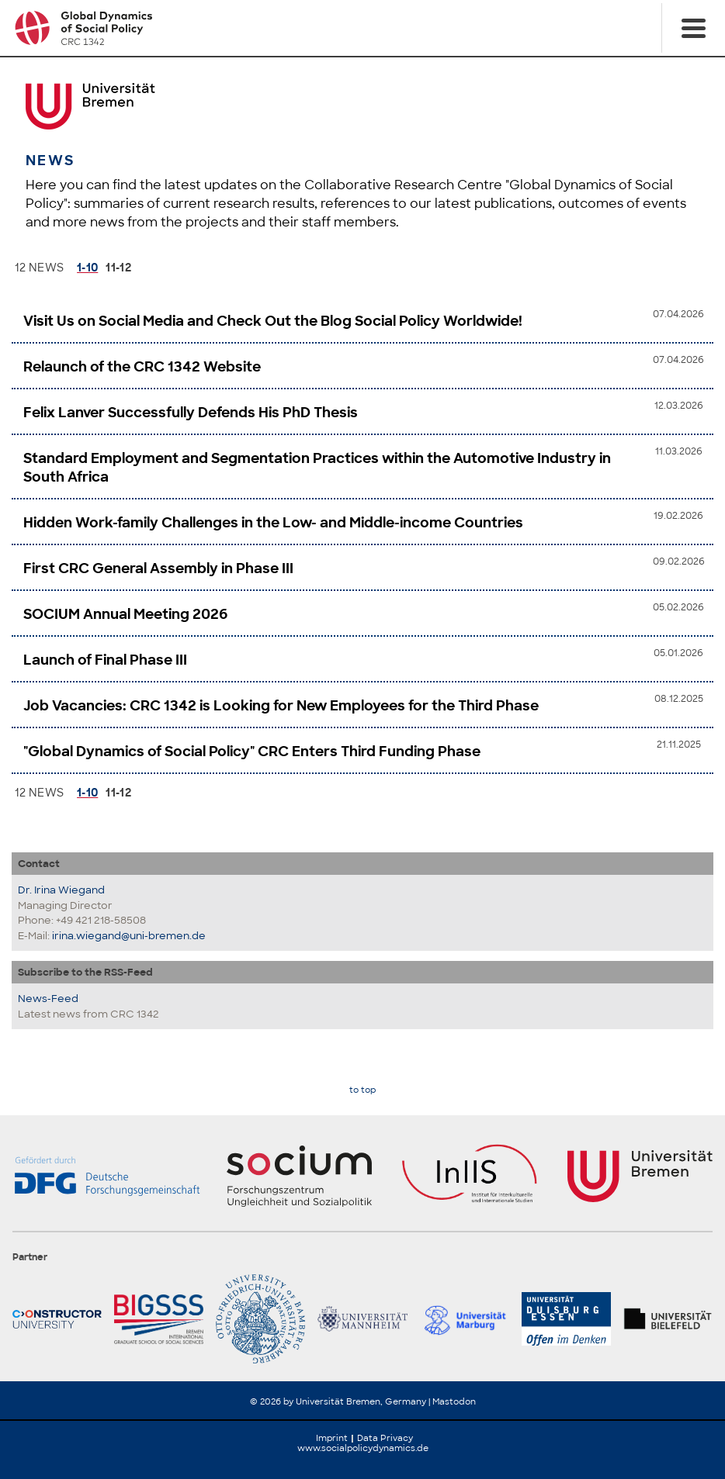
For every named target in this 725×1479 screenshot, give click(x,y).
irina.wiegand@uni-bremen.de (129, 935)
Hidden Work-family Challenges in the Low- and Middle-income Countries (273, 522)
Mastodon (454, 1401)
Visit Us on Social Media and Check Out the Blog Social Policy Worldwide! (272, 321)
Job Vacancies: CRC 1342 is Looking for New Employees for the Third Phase (281, 705)
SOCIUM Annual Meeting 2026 (125, 614)
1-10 (87, 268)
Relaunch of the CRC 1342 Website (142, 367)
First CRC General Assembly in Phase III (158, 568)
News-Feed (48, 998)
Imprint (332, 1437)
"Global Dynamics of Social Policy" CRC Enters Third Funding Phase (251, 751)
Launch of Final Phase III (105, 660)
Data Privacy (385, 1437)
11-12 (118, 268)
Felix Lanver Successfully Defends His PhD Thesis (190, 412)
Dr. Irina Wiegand (61, 890)
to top (362, 1090)
